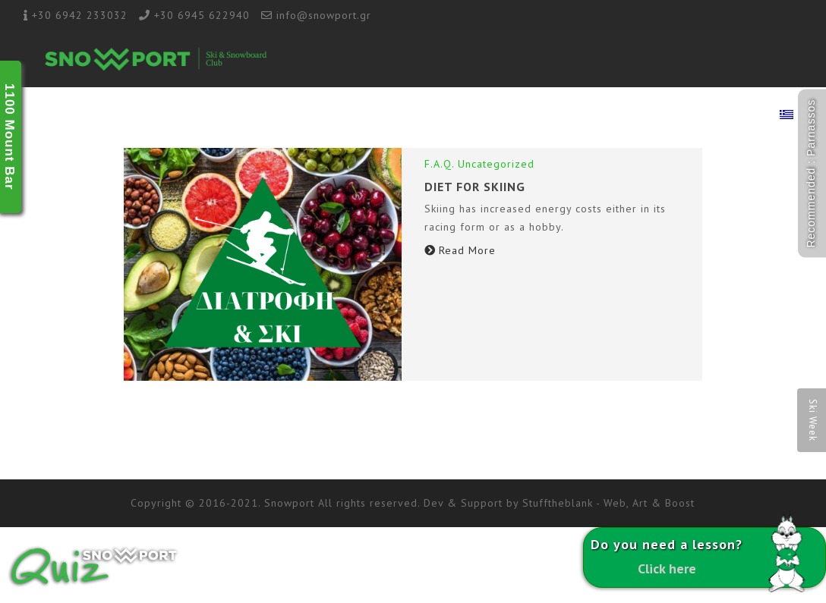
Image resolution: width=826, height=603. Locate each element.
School (340, 115)
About (286, 115)
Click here (667, 568)
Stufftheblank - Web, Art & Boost (608, 503)
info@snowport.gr (323, 15)
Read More (460, 250)
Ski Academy (411, 115)
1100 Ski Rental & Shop (634, 115)
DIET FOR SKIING (474, 186)
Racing (538, 115)
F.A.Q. (439, 164)
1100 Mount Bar (9, 136)
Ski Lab (482, 115)
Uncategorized (496, 164)
